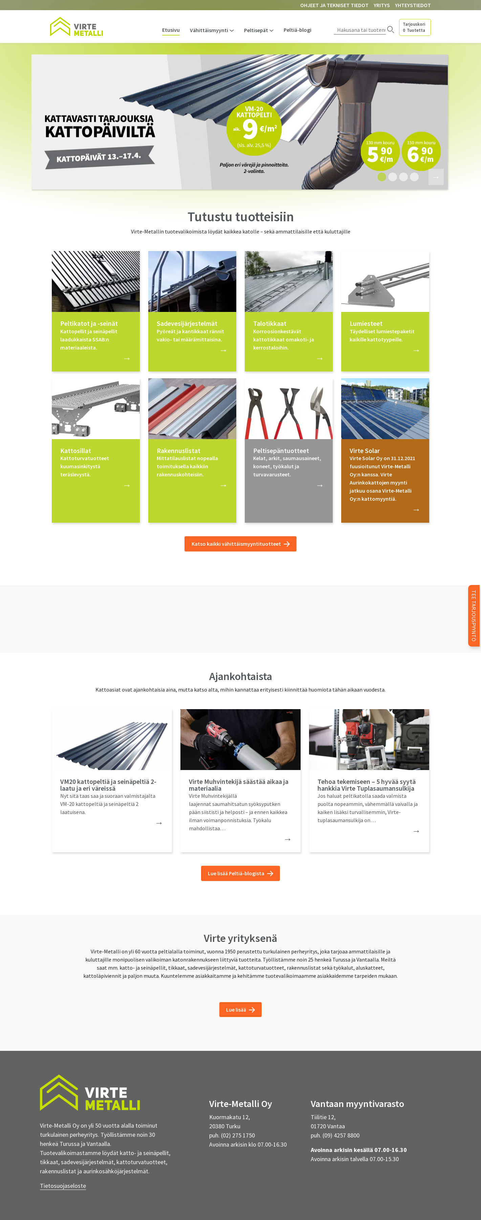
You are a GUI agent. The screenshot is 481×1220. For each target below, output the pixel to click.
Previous (24, 123)
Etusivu (171, 29)
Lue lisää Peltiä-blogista (240, 873)
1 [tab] (380, 177)
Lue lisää (240, 1009)
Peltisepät (256, 30)
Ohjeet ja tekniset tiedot (334, 5)
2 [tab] (391, 177)
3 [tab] (401, 177)
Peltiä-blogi (297, 29)
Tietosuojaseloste (63, 1186)
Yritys (382, 5)
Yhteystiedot (413, 5)
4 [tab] (412, 177)
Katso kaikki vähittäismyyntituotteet (241, 543)
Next (432, 176)
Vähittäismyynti (209, 30)
